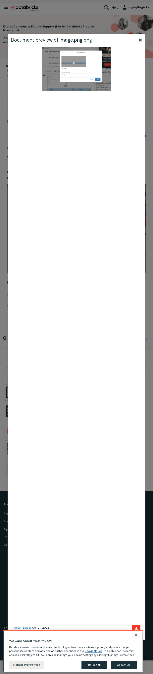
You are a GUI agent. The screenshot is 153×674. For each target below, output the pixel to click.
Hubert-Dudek (22, 627)
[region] (73, 651)
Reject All (94, 665)
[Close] (136, 635)
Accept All (123, 665)
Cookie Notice (93, 651)
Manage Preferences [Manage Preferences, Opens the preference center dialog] (26, 664)
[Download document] (136, 629)
